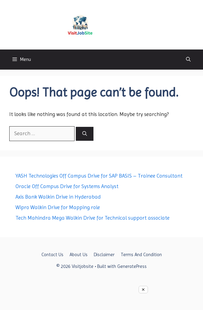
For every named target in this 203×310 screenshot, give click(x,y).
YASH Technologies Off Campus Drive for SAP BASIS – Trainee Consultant (99, 176)
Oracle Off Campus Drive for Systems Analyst (67, 186)
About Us (79, 254)
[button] (188, 60)
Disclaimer (104, 254)
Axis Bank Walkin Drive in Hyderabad (58, 197)
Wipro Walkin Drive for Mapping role (57, 207)
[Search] (84, 134)
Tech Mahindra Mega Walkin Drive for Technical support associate (92, 218)
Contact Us (52, 254)
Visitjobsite (119, 24)
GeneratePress (132, 266)
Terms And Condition (141, 254)
